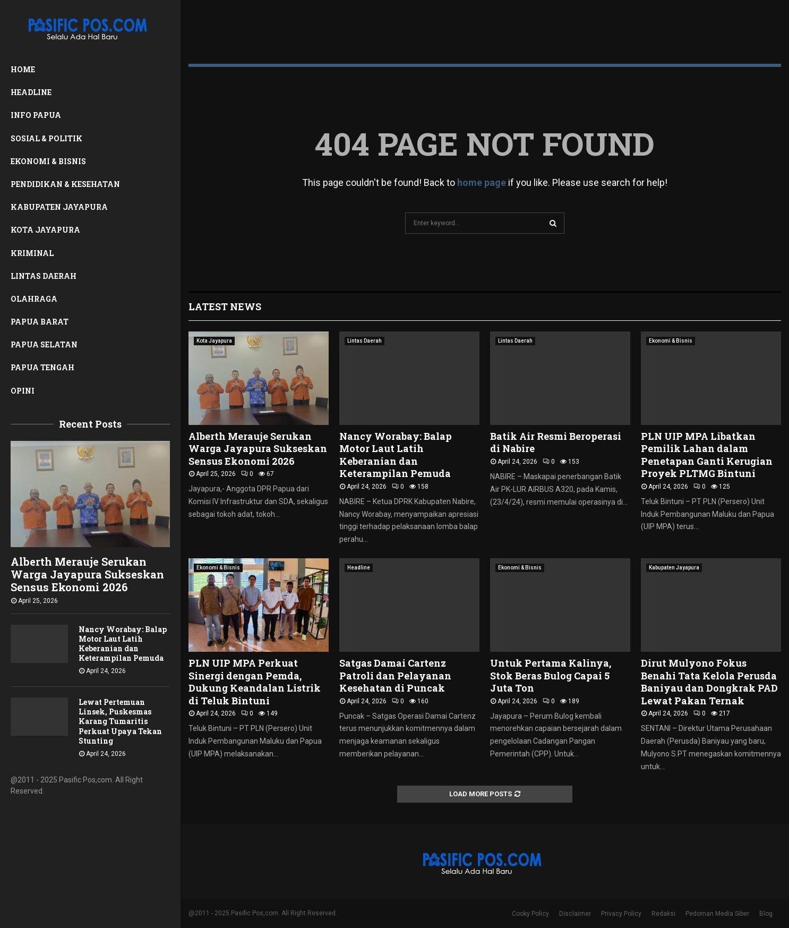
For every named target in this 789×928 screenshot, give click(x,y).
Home (23, 69)
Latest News (224, 306)
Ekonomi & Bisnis (48, 161)
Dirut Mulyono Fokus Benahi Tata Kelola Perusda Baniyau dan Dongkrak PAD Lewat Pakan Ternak (709, 681)
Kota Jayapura (45, 230)
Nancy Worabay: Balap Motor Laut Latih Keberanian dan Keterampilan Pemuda (123, 643)
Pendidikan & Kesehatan (65, 184)
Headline (31, 92)
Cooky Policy (530, 913)
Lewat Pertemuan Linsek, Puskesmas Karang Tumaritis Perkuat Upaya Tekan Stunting (120, 721)
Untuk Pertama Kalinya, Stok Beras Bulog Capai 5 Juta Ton (550, 675)
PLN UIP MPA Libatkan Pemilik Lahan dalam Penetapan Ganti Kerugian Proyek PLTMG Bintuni (707, 455)
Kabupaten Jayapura (59, 207)
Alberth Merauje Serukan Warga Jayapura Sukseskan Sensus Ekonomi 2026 (87, 574)
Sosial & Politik (46, 138)
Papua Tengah (42, 367)
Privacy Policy (621, 913)
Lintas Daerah (43, 276)
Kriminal (32, 253)
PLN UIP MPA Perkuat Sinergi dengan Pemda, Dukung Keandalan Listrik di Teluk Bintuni (254, 681)
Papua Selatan (44, 344)
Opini (23, 391)
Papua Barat (39, 322)
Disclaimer (575, 913)
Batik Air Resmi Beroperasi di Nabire (555, 442)
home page (481, 182)
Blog (766, 913)
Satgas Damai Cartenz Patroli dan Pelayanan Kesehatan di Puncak (395, 675)
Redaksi (663, 913)
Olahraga (34, 299)
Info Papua (36, 115)
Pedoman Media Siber (717, 913)
